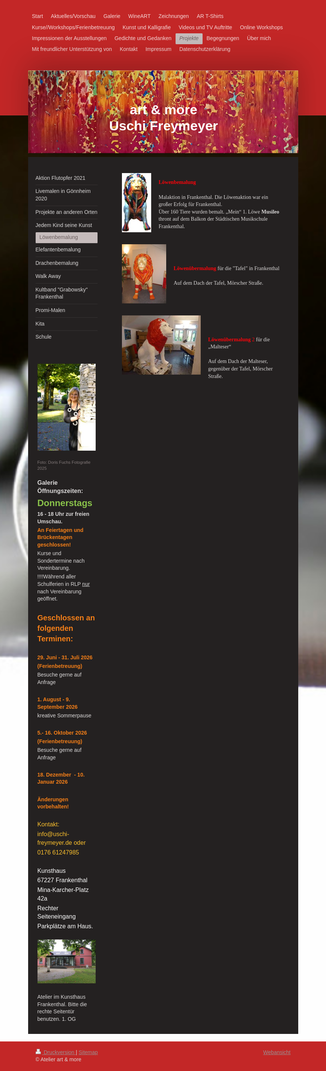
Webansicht (277, 1052)
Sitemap (88, 1052)
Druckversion (56, 1052)
